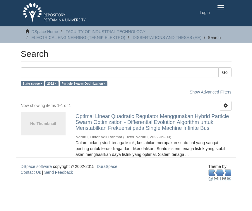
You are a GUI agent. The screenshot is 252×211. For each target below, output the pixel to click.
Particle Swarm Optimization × (83, 83)
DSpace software (36, 166)
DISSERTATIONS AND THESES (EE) (167, 37)
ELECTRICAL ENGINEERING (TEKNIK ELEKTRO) (78, 37)
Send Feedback (58, 172)
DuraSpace (107, 166)
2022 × (51, 83)
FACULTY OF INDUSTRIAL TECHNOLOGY (105, 31)
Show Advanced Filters (210, 92)
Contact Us (31, 172)
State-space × (32, 83)
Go (225, 72)
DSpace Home (44, 31)
